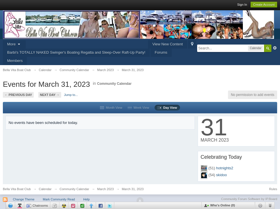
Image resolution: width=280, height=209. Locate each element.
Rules (273, 189)
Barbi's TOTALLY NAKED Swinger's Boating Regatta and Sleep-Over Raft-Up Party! (76, 52)
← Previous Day (18, 95)
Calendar (45, 189)
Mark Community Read (59, 199)
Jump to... (71, 95)
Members (15, 61)
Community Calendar (114, 84)
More (14, 44)
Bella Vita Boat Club (17, 189)
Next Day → (49, 95)
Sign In (242, 4)
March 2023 (105, 189)
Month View (111, 107)
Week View (138, 107)
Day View (167, 107)
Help (86, 199)
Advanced (275, 48)
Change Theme (24, 199)
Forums (161, 52)
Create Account (264, 4)
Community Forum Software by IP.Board (249, 199)
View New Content (167, 44)
